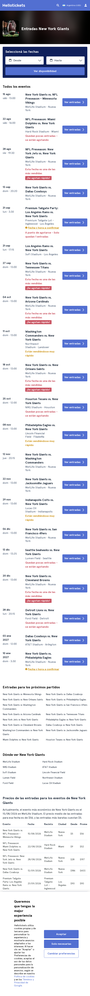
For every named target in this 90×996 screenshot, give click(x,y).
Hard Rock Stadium (52, 759)
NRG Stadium (9, 765)
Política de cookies (24, 976)
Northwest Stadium (52, 776)
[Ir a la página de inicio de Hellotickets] (14, 5)
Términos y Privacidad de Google (24, 982)
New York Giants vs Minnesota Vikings (22, 692)
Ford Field (8, 781)
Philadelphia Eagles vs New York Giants (66, 717)
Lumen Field (9, 776)
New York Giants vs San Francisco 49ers (66, 703)
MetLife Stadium (11, 759)
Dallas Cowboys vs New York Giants (64, 723)
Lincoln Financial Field (53, 770)
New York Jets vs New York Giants (20, 717)
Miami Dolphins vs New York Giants (21, 737)
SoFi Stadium (9, 770)
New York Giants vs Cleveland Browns (22, 723)
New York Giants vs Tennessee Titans (65, 712)
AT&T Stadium (49, 765)
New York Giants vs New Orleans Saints (23, 697)
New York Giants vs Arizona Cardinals (22, 712)
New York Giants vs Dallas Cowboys (64, 692)
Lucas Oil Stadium (51, 781)
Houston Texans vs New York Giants (64, 737)
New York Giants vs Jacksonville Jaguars (66, 728)
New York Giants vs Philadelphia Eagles (66, 697)
